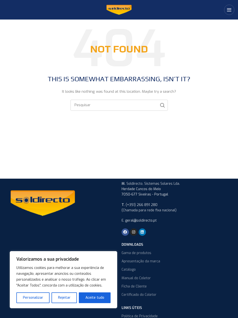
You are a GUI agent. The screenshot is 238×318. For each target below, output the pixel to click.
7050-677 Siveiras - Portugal (145, 194)
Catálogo (129, 269)
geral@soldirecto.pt (141, 220)
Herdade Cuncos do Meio (141, 189)
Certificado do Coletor (139, 294)
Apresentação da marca (141, 261)
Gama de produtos (136, 253)
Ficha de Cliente (134, 286)
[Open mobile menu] (229, 10)
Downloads (132, 244)
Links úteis (132, 308)
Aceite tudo (94, 297)
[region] (63, 279)
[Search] (119, 105)
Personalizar (33, 297)
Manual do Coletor (136, 278)
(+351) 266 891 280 (141, 205)
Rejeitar (64, 297)
